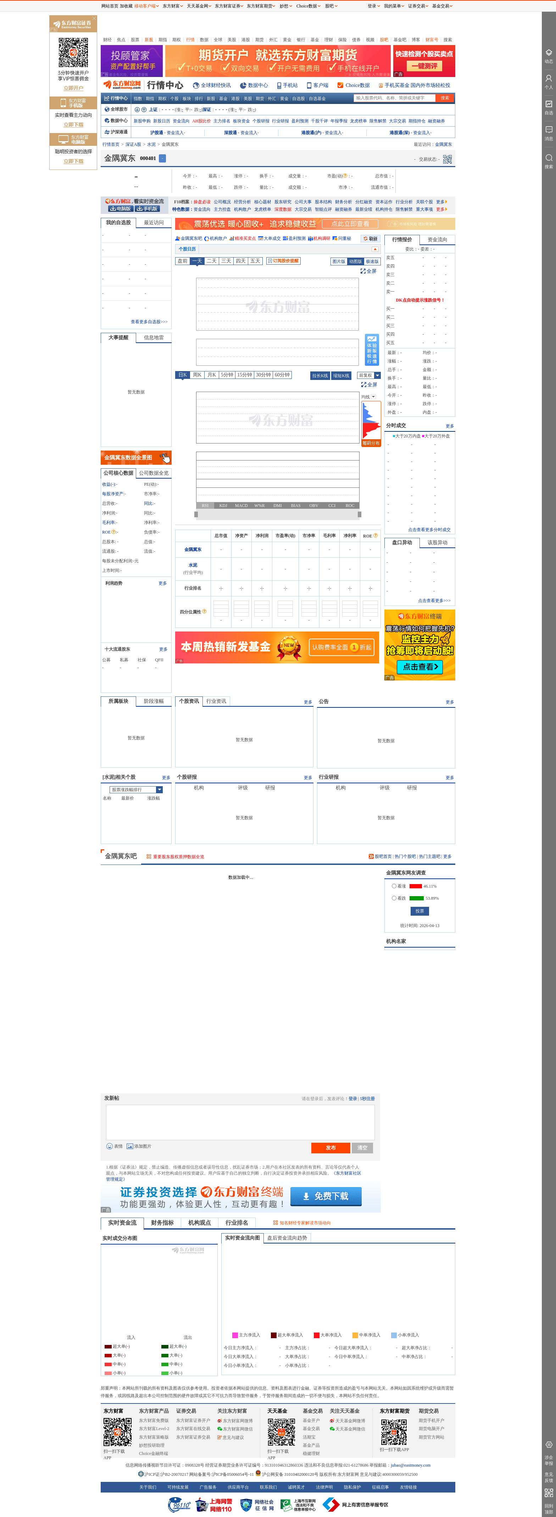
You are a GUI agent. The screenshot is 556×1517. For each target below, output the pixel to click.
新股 (149, 39)
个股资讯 (189, 701)
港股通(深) (400, 132)
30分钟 (263, 374)
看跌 (399, 898)
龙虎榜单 (358, 120)
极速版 (372, 261)
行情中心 (116, 98)
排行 (199, 98)
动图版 (355, 261)
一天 (197, 261)
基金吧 (400, 39)
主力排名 (221, 120)
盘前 (183, 261)
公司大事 (303, 201)
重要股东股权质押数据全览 (178, 856)
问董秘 (344, 238)
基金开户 (311, 1420)
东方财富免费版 (154, 1420)
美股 (232, 39)
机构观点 (199, 1223)
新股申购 (142, 120)
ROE (109, 532)
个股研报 (260, 120)
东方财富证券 (227, 6)
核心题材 (262, 201)
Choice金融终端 (153, 1453)
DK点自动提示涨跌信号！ (420, 300)
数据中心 (258, 85)
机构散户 (242, 209)
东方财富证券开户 (193, 1420)
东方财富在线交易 (193, 1428)
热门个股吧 (405, 856)
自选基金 (317, 98)
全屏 (372, 271)
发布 (331, 1148)
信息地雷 (154, 337)
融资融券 (436, 120)
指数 (138, 98)
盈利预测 (299, 120)
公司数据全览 (154, 473)
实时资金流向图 (242, 1238)
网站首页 (109, 6)
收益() (108, 484)
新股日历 (161, 120)
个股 (174, 98)
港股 (245, 39)
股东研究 (282, 201)
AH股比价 (201, 120)
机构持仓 (384, 209)
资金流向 (181, 120)
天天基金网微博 (347, 1420)
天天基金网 (197, 6)
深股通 (230, 132)
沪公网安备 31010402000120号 (286, 1474)
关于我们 (147, 1487)
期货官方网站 (431, 1437)
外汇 (273, 39)
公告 (324, 701)
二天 (212, 261)
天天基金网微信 (347, 1429)
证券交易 (416, 6)
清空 (362, 1148)
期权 (176, 39)
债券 (356, 39)
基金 (315, 39)
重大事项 (424, 209)
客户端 (320, 85)
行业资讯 (216, 701)
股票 (135, 39)
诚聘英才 (296, 1487)
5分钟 (227, 374)
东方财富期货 (395, 1411)
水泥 (151, 144)
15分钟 (244, 374)
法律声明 (324, 1487)
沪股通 (156, 132)
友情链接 (408, 1487)
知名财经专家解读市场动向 (305, 1222)
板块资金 (241, 120)
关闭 (94, 19)
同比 (148, 503)
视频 (370, 39)
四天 (241, 261)
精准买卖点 (245, 238)
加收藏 (126, 6)
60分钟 (282, 374)
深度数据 (282, 209)
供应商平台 (238, 1487)
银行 (301, 39)
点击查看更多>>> (434, 600)
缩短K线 (341, 375)
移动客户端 (145, 6)
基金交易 (311, 1428)
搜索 (448, 39)
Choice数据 (358, 85)
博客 (416, 39)
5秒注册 (367, 1098)
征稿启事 (380, 1487)
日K (182, 374)
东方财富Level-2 (154, 1428)
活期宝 (309, 1437)
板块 (187, 98)
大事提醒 (118, 337)
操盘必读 (202, 201)
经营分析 (242, 201)
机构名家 (396, 941)
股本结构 (323, 201)
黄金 (287, 39)
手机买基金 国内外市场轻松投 (418, 85)
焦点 (121, 39)
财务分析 (343, 201)
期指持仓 (417, 120)
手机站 (290, 85)
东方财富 (113, 1411)
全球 (218, 39)
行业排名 (237, 1223)
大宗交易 (397, 120)
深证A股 (133, 144)
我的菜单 (392, 6)
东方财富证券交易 (193, 1437)
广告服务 (208, 1487)
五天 (255, 261)
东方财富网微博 (235, 1420)
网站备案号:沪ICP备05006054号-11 (222, 1474)
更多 (441, 201)
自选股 (298, 98)
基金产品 (311, 1445)
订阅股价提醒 (283, 260)
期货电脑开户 (431, 1428)
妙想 (284, 6)
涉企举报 (549, 1460)
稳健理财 (311, 1453)
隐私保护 (352, 1487)
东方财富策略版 (154, 1437)
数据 (204, 39)
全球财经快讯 (216, 85)
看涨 (399, 886)
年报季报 (339, 120)
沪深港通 (116, 131)
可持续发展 (178, 1487)
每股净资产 (112, 493)
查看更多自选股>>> (149, 321)
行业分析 (404, 201)
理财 (328, 39)
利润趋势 (113, 583)
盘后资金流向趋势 (287, 1238)
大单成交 (272, 238)
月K (211, 374)
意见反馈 (549, 1477)
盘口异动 (402, 542)
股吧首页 (380, 856)
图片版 (339, 261)
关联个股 (424, 201)
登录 (353, 1098)
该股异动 (437, 542)
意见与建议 (230, 1437)
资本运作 (384, 201)
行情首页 (110, 144)
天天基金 (277, 1411)
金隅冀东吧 (191, 238)
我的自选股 (118, 222)
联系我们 (268, 1487)
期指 (163, 39)
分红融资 (363, 201)
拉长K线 (320, 375)
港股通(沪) (311, 132)
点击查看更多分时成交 (429, 529)
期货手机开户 (431, 1420)
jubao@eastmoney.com (410, 1465)
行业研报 (280, 120)
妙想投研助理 (152, 1445)
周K (197, 374)
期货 (259, 39)
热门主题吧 (429, 856)
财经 (107, 39)
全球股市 (116, 109)
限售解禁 (378, 120)
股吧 (384, 39)
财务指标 (162, 1223)
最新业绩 (363, 209)
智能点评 (323, 209)
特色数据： (183, 209)
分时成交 (396, 425)
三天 (226, 261)
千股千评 (319, 120)
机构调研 (321, 238)
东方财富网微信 (235, 1429)
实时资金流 (122, 1223)
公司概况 (222, 201)
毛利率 (108, 522)
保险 (342, 39)
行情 (190, 39)
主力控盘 (222, 209)
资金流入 (175, 132)
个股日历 (187, 249)
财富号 (432, 39)
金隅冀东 (192, 549)
